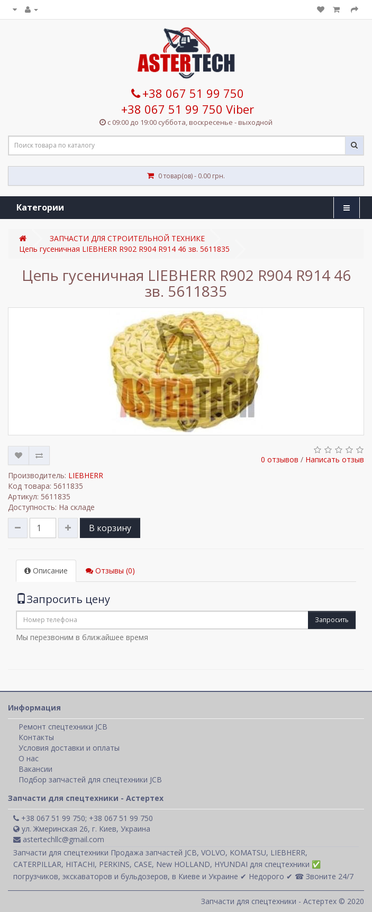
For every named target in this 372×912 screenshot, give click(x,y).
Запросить (332, 619)
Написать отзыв (334, 459)
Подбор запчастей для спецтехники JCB (90, 779)
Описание (46, 571)
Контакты (36, 737)
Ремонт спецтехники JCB (63, 727)
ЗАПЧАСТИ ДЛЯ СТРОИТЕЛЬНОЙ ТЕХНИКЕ (127, 238)
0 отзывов (279, 459)
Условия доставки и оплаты (69, 748)
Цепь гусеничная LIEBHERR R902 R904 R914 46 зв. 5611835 (124, 249)
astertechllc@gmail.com (58, 839)
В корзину (110, 528)
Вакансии (35, 769)
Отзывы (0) (110, 571)
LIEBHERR (85, 475)
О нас (29, 758)
